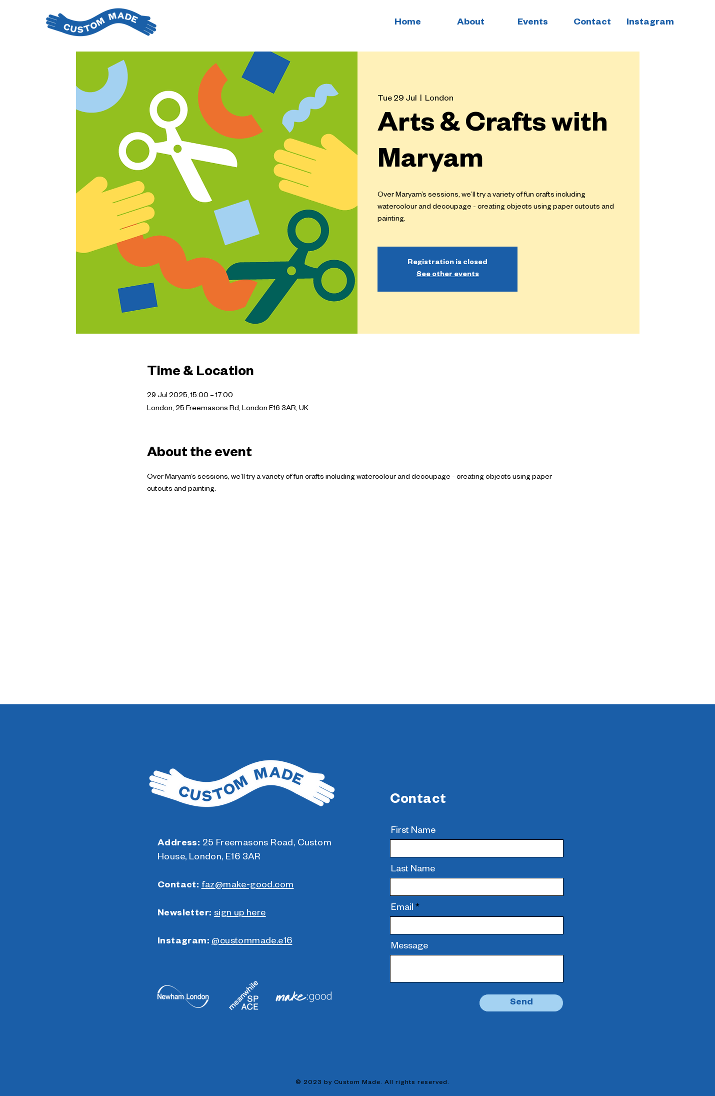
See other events (447, 275)
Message (409, 947)
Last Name (413, 870)
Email (402, 908)
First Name (413, 831)
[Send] (521, 1003)
